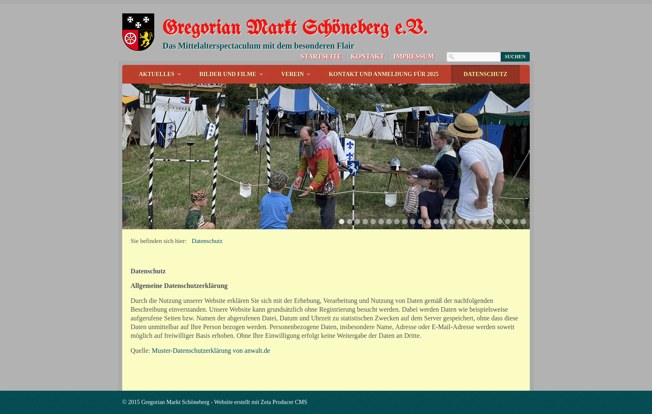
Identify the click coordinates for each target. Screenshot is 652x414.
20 (491, 221)
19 (484, 221)
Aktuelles (157, 74)
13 (436, 221)
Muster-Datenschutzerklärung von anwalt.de (211, 350)
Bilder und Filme (228, 74)
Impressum (413, 56)
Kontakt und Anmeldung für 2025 (384, 74)
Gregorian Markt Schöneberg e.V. (295, 29)
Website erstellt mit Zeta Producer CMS (260, 402)
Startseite (321, 56)
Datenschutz (486, 74)
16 (460, 221)
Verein (293, 74)
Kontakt (368, 56)
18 (476, 221)
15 (452, 221)
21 (499, 221)
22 (507, 221)
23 (515, 221)
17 (468, 221)
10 (412, 221)
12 (428, 221)
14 (444, 221)
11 (420, 221)
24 (523, 221)
